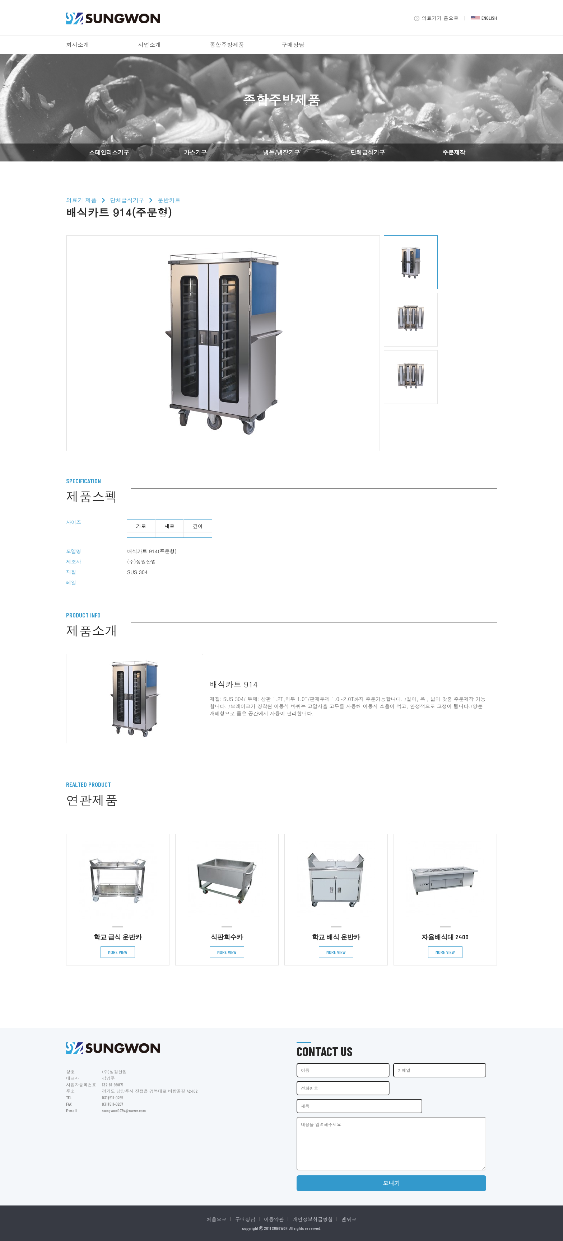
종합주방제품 (227, 45)
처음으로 (216, 1219)
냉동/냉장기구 (281, 152)
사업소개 (149, 45)
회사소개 (77, 45)
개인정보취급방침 (313, 1219)
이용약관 (274, 1219)
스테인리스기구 (109, 152)
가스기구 (195, 152)
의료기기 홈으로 (436, 18)
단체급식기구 (367, 152)
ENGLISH (484, 18)
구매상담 (293, 45)
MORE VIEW (117, 952)
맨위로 (349, 1219)
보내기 (391, 1183)
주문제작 (453, 152)
